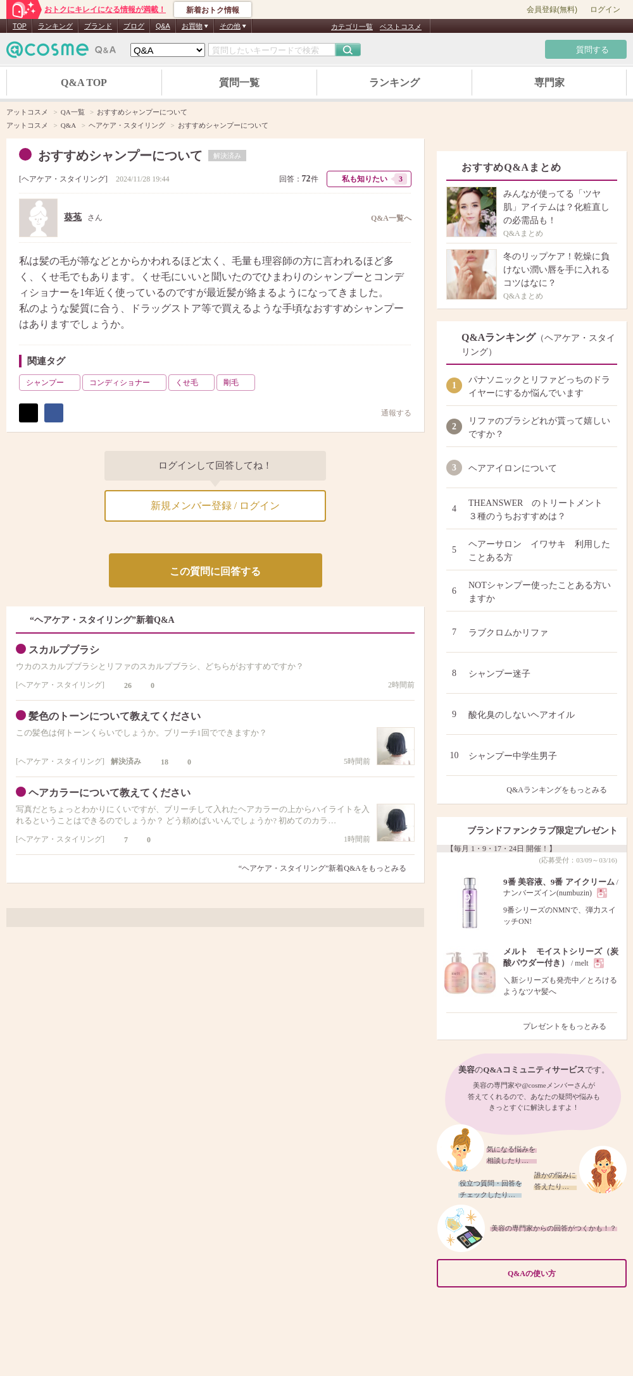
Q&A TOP (84, 82)
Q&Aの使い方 (563, 1274)
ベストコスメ (401, 26)
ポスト (28, 412)
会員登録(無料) (552, 9)
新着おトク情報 (212, 10)
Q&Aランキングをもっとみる (561, 789)
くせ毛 (193, 382)
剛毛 (238, 382)
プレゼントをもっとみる (570, 1026)
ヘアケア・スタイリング (63, 179)
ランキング (55, 26)
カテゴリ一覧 (352, 26)
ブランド (98, 26)
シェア (53, 412)
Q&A (163, 26)
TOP (20, 26)
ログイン (605, 9)
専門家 (549, 82)
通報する (389, 412)
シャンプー (52, 382)
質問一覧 (239, 82)
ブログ (133, 26)
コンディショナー (126, 382)
